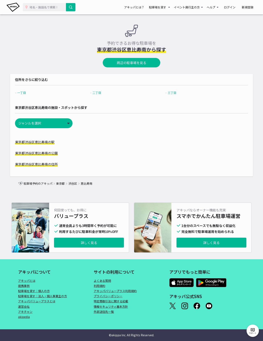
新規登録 (249, 7)
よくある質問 (102, 281)
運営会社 (24, 306)
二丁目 (99, 93)
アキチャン (25, 312)
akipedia (24, 317)
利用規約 (99, 286)
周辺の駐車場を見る (131, 62)
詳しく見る (89, 242)
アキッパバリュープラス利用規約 (115, 291)
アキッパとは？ (142, 7)
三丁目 (169, 93)
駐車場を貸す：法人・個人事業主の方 (42, 296)
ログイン (234, 7)
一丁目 (29, 93)
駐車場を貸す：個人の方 (34, 291)
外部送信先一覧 (104, 312)
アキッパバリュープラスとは (36, 301)
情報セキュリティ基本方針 (111, 306)
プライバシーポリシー (108, 296)
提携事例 (24, 286)
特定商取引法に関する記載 (111, 301)
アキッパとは (26, 281)
